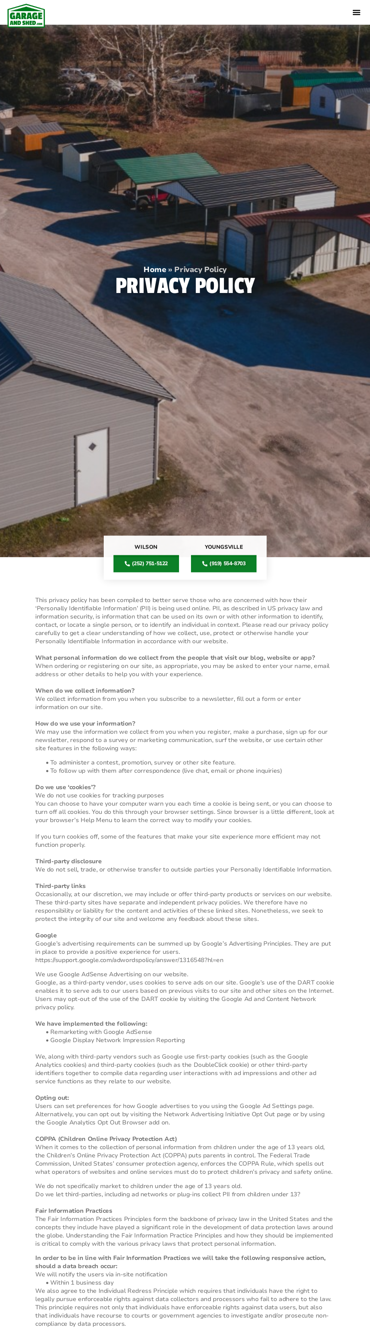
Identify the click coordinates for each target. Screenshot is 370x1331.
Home (154, 270)
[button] (356, 12)
